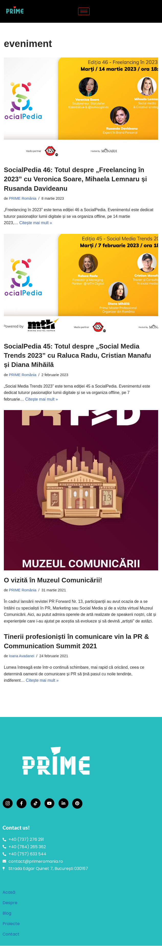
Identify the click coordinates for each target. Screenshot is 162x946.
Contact (11, 934)
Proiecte (11, 924)
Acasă (9, 892)
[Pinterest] (77, 804)
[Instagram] (8, 803)
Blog (7, 913)
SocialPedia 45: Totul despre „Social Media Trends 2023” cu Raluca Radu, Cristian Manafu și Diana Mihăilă (77, 355)
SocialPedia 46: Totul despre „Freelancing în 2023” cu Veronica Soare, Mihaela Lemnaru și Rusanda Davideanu (75, 179)
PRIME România (22, 198)
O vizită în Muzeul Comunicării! (53, 580)
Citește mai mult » (35, 223)
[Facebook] (21, 803)
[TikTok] (35, 803)
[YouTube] (49, 803)
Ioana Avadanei (21, 656)
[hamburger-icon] (84, 11)
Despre (10, 903)
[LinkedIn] (63, 803)
